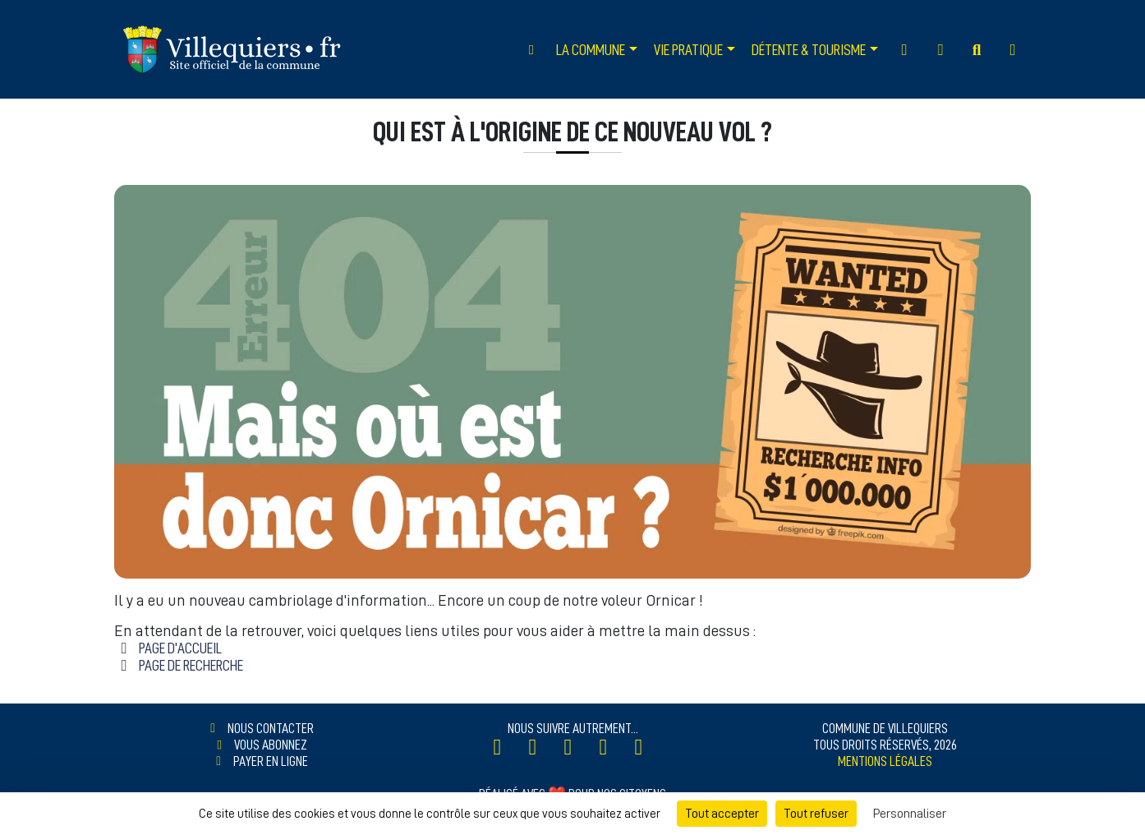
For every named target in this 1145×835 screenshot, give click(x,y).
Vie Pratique (688, 50)
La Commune (590, 50)
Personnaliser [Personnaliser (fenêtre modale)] (909, 813)
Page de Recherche (191, 665)
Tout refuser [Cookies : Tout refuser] (816, 813)
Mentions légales (885, 761)
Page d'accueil (180, 648)
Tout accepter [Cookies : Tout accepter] (722, 813)
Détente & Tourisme (809, 50)
